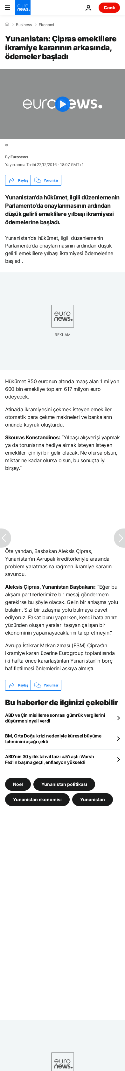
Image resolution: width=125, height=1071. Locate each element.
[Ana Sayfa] (7, 24)
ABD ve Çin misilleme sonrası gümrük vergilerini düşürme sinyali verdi (55, 717)
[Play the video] (62, 104)
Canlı (109, 7)
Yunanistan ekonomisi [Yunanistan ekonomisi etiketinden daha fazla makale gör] (37, 799)
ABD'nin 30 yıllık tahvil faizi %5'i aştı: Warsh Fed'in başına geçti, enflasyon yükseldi (49, 759)
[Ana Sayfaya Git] (23, 7)
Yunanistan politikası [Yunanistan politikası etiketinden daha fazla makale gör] (64, 784)
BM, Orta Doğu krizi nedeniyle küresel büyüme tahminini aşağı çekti (53, 738)
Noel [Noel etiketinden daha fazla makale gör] (18, 784)
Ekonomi (46, 25)
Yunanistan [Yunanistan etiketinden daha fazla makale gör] (92, 799)
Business (24, 25)
